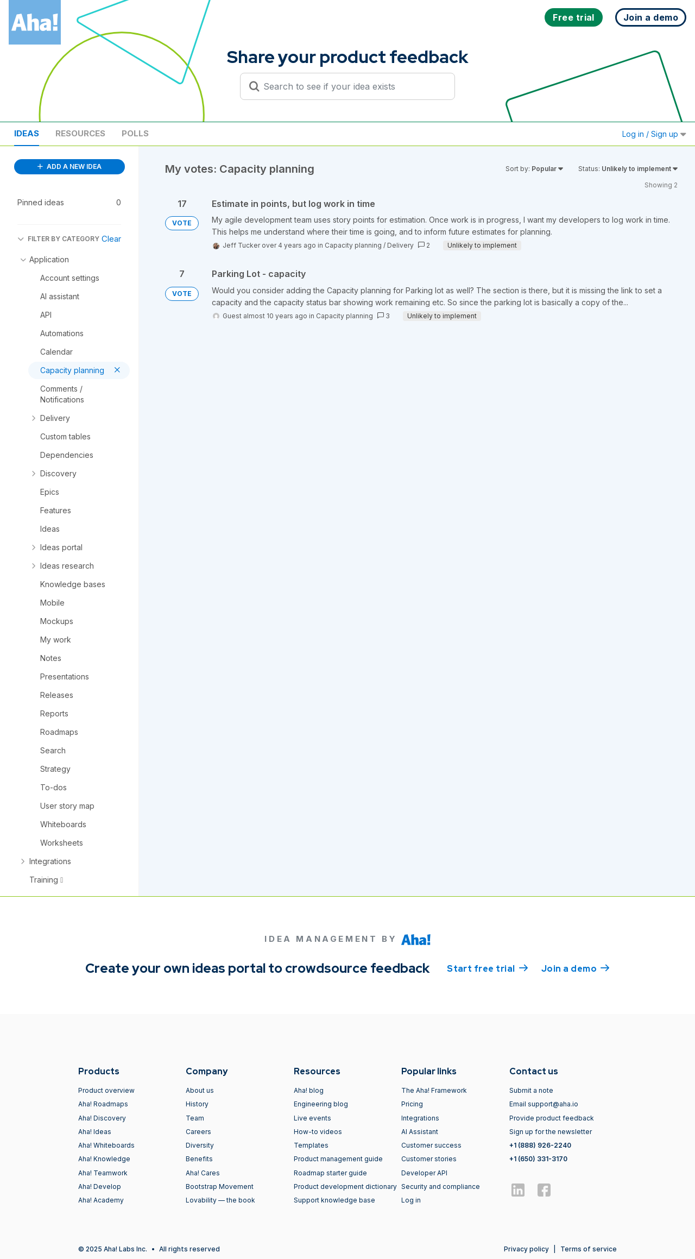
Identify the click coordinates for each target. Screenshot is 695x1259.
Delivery (400, 245)
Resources (80, 133)
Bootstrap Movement (220, 1186)
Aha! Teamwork (103, 1173)
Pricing (412, 1104)
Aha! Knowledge (104, 1159)
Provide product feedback (551, 1118)
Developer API (424, 1173)
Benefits (199, 1159)
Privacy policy (526, 1249)
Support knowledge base (334, 1200)
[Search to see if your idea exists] (352, 86)
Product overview (106, 1090)
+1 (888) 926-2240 (540, 1145)
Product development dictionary (345, 1186)
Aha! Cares (203, 1173)
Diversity (200, 1145)
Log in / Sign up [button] (654, 134)
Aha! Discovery (102, 1118)
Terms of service (588, 1249)
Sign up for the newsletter (550, 1132)
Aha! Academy (101, 1200)
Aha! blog (309, 1090)
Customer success (431, 1145)
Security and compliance (440, 1186)
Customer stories (429, 1159)
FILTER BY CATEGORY (58, 239)
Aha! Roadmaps (103, 1104)
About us (200, 1090)
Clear (111, 239)
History (197, 1104)
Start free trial (487, 967)
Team (195, 1118)
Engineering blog (321, 1104)
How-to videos (318, 1132)
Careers (198, 1132)
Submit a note (531, 1090)
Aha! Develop (99, 1186)
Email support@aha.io (543, 1104)
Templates (311, 1145)
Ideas (26, 133)
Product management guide (338, 1159)
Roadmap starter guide (330, 1173)
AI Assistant (419, 1132)
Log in (411, 1200)
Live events (312, 1118)
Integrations (420, 1118)
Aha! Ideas (94, 1132)
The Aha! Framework (434, 1090)
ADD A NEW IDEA (69, 166)
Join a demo (575, 967)
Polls (135, 133)
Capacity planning (353, 245)
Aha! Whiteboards (106, 1145)
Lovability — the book (220, 1200)
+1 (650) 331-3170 (538, 1159)
